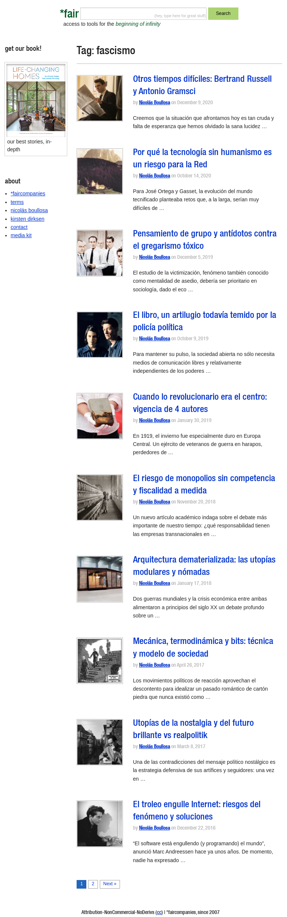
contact (19, 227)
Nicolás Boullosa (154, 103)
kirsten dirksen (27, 219)
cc (159, 913)
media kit (21, 235)
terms (17, 202)
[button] (100, 98)
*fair (69, 15)
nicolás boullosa (29, 210)
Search (223, 13)
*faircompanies (28, 193)
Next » (109, 883)
